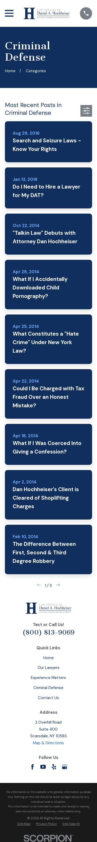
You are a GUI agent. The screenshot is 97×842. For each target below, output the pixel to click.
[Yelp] (54, 767)
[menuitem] (24, 824)
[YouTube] (43, 767)
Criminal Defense (48, 687)
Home (48, 657)
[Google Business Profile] (64, 767)
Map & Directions (48, 743)
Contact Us (48, 697)
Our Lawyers (48, 667)
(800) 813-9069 (48, 632)
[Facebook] (32, 767)
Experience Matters (48, 677)
